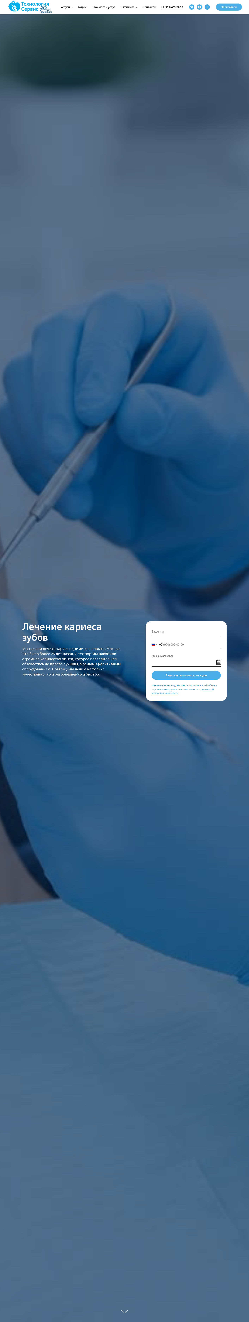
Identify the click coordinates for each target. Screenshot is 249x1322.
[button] (229, 7)
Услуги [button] (66, 7)
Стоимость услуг (103, 7)
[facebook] (207, 7)
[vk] (191, 7)
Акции (82, 7)
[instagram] (199, 7)
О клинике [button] (127, 7)
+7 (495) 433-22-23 (172, 7)
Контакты (149, 7)
